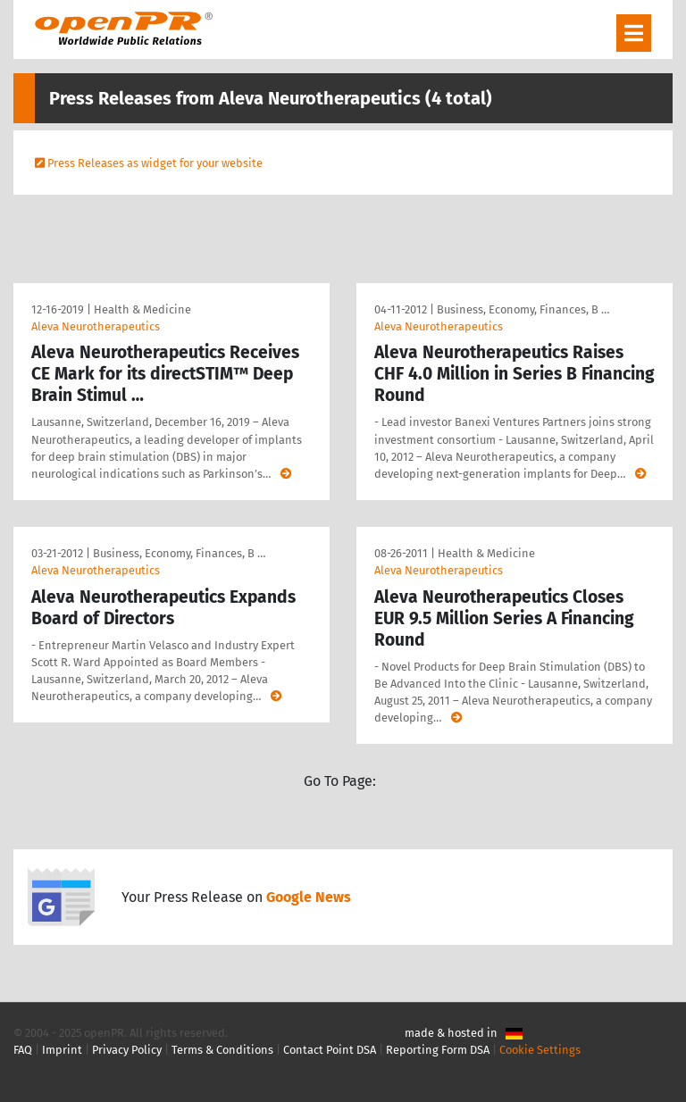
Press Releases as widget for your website (155, 163)
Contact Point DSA (329, 1049)
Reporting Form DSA (437, 1049)
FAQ (22, 1049)
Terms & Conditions (222, 1049)
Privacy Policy (127, 1049)
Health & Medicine (142, 309)
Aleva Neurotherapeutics (95, 326)
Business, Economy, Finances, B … (523, 309)
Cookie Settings (540, 1049)
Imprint (62, 1049)
